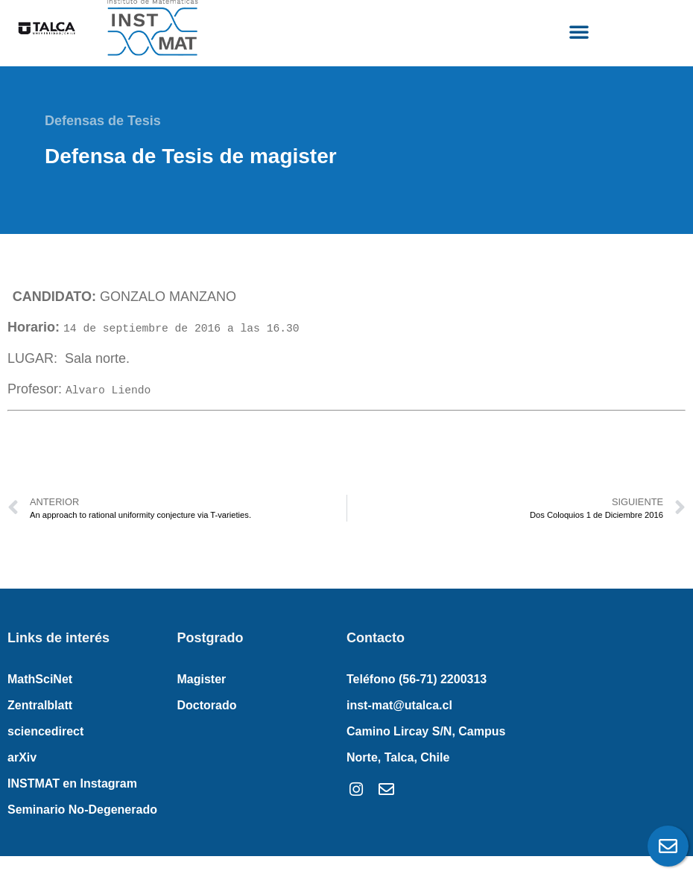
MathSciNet (39, 679)
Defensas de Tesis (103, 120)
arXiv (22, 757)
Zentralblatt (39, 705)
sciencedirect (45, 731)
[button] (579, 31)
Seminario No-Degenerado (82, 809)
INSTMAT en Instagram (72, 783)
